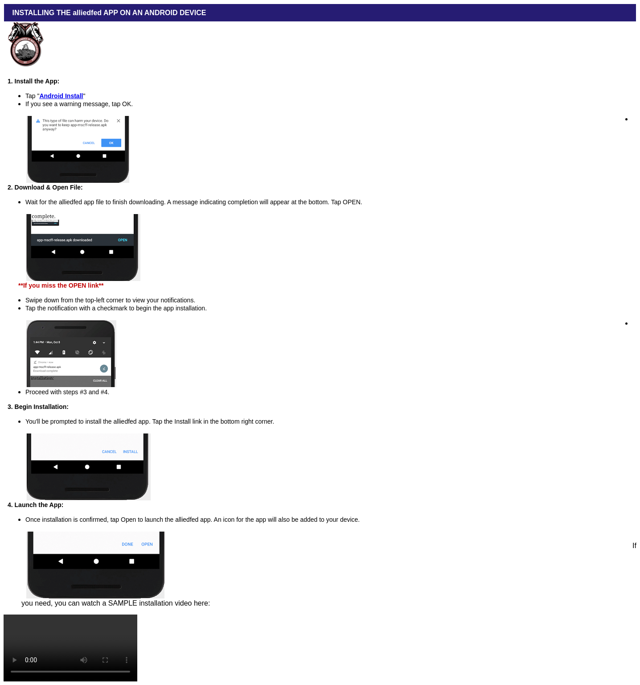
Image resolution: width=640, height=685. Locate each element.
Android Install (61, 95)
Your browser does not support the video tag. (70, 648)
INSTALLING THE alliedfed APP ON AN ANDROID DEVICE (107, 12)
